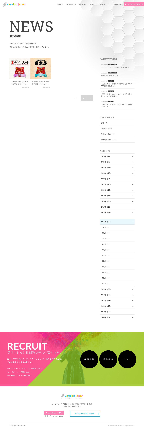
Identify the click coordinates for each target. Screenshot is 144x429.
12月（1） (106, 227)
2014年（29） (106, 289)
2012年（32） (106, 300)
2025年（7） (106, 162)
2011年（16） (106, 306)
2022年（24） (106, 179)
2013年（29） (106, 295)
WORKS (82, 4)
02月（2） (106, 283)
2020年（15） (106, 190)
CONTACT (116, 4)
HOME (60, 4)
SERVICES (71, 4)
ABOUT (92, 4)
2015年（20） (106, 222)
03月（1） (106, 278)
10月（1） (106, 238)
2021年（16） (106, 184)
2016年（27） (106, 212)
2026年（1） (106, 156)
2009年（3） (106, 317)
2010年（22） (106, 312)
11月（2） (106, 233)
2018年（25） (106, 201)
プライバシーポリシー (18, 425)
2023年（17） (106, 173)
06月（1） (106, 261)
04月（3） (106, 272)
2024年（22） (106, 167)
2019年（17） (106, 196)
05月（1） (106, 267)
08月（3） (106, 250)
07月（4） (106, 255)
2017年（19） (106, 207)
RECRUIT (104, 4)
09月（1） (106, 244)
